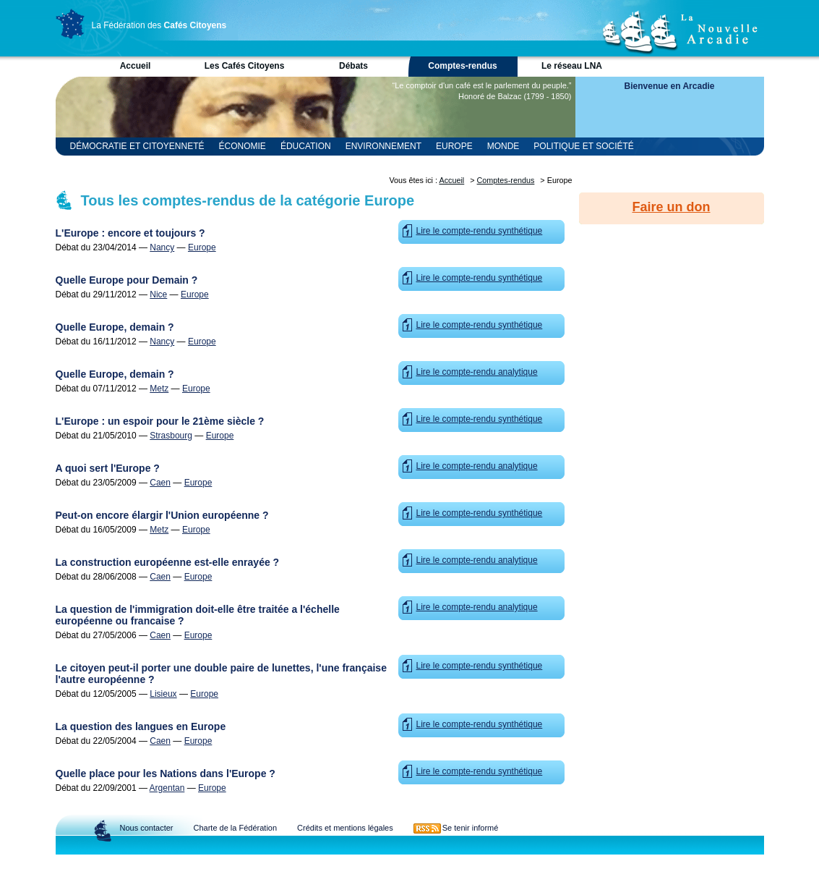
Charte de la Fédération (235, 827)
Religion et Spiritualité (128, 164)
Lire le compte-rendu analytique (477, 372)
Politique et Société (583, 146)
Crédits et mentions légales (345, 827)
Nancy (162, 247)
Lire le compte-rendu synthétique (479, 231)
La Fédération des (159, 25)
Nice (158, 294)
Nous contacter (146, 827)
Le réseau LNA (571, 66)
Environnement (383, 146)
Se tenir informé (470, 827)
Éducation (305, 146)
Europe (454, 146)
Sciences (222, 164)
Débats (353, 66)
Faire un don (672, 207)
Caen (160, 483)
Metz (159, 388)
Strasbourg (171, 436)
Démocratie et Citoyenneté (137, 146)
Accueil (135, 66)
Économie (242, 146)
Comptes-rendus (462, 66)
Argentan (167, 788)
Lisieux (163, 694)
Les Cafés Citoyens (245, 66)
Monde (503, 146)
